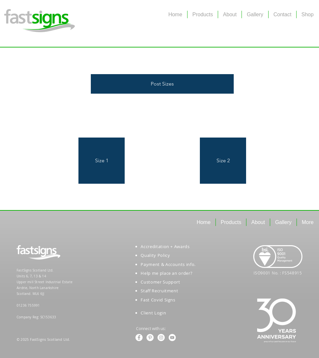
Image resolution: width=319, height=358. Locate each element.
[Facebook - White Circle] (139, 337)
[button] (162, 84)
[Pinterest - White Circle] (150, 337)
